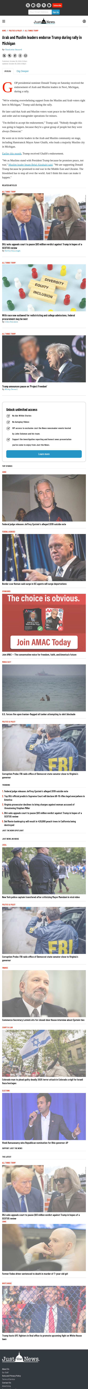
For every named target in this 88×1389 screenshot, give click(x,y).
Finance (5, 968)
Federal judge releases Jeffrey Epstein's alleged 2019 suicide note (34, 524)
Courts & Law (7, 1027)
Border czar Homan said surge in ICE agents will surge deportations (34, 583)
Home (4, 30)
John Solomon (11, 322)
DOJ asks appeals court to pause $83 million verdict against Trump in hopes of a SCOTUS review (43, 814)
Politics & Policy (15, 30)
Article (7, 71)
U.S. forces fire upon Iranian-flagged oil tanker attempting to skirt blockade (38, 714)
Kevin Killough (12, 251)
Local (4, 845)
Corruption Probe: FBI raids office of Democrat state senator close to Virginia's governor (40, 775)
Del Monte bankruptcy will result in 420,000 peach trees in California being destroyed (40, 823)
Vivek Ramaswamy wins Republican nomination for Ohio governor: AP (35, 1142)
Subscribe (57, 5)
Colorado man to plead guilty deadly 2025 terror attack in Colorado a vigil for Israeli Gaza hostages (42, 1081)
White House (7, 1283)
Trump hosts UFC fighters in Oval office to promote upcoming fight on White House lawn (42, 1337)
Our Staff (5, 1372)
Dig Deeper (23, 71)
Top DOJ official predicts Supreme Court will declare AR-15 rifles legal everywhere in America (44, 798)
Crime (4, 472)
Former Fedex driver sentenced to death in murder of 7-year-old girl (35, 1273)
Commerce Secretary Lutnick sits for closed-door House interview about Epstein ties (43, 1019)
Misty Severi (11, 389)
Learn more (44, 454)
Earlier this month (11, 153)
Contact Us (6, 1382)
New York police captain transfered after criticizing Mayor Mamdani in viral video (41, 897)
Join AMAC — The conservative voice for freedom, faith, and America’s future (39, 654)
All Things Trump (31, 30)
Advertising (6, 1386)
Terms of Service (8, 1379)
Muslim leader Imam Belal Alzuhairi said (30, 164)
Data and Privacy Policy (11, 1375)
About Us (5, 1369)
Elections (6, 1091)
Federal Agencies (8, 532)
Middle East (6, 662)
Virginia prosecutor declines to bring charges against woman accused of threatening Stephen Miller (39, 806)
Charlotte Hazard (13, 50)
